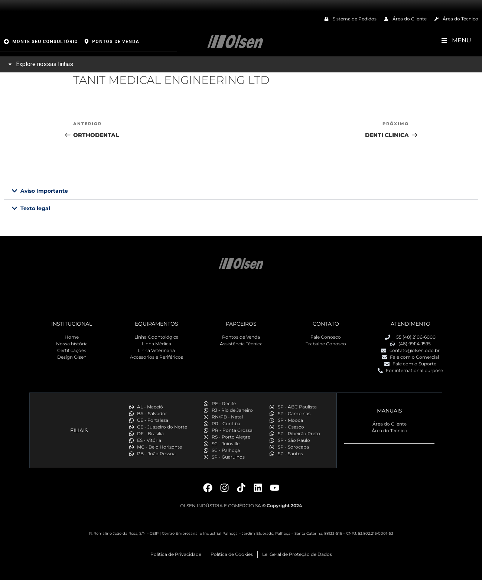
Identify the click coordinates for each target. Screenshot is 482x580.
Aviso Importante (44, 191)
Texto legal (35, 208)
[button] (241, 190)
